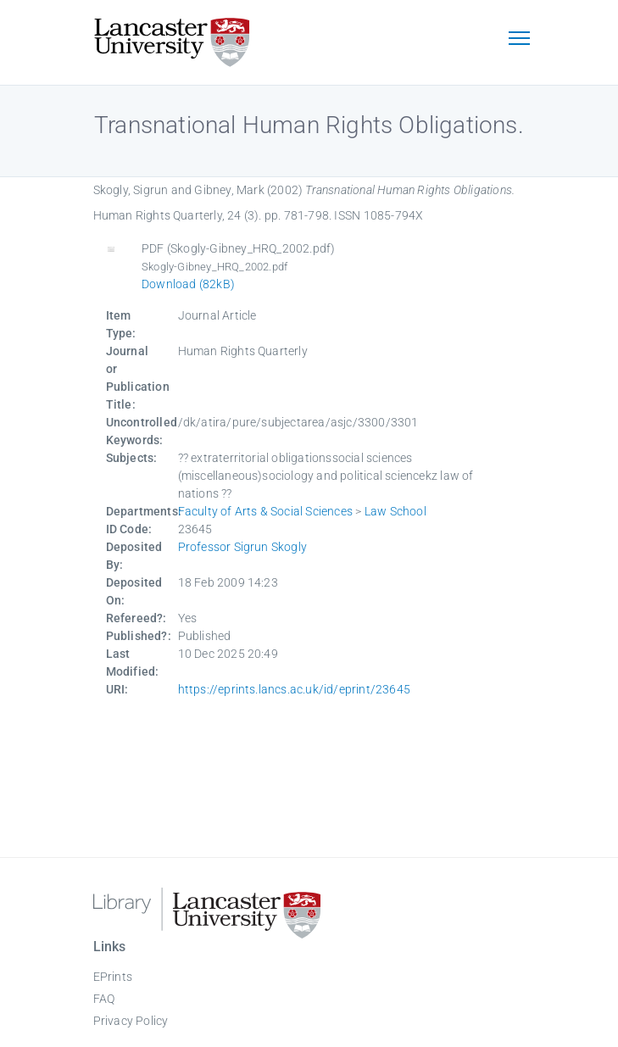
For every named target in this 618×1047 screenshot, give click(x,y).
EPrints (112, 976)
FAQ (104, 998)
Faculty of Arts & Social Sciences (266, 511)
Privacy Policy (131, 1021)
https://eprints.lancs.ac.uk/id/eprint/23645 (294, 689)
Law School (395, 511)
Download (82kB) (188, 284)
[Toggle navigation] (519, 39)
